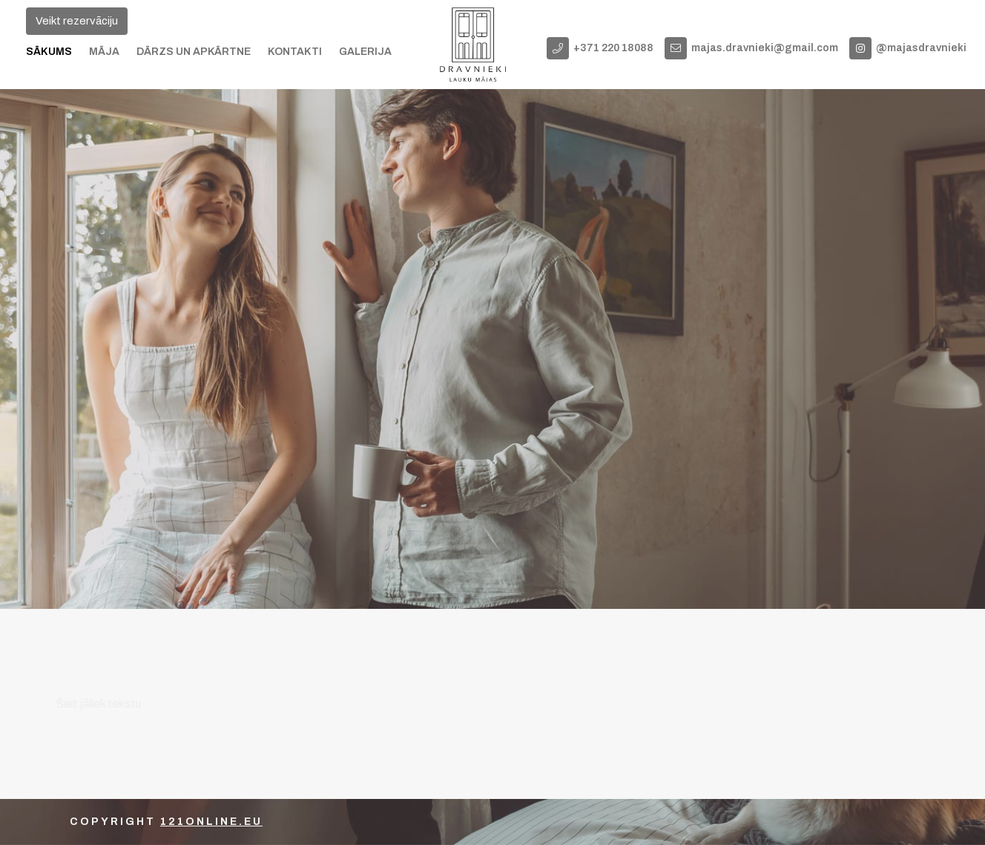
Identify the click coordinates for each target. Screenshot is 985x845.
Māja (104, 51)
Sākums (49, 51)
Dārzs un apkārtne (193, 51)
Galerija (365, 51)
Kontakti (295, 51)
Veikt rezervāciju (77, 21)
